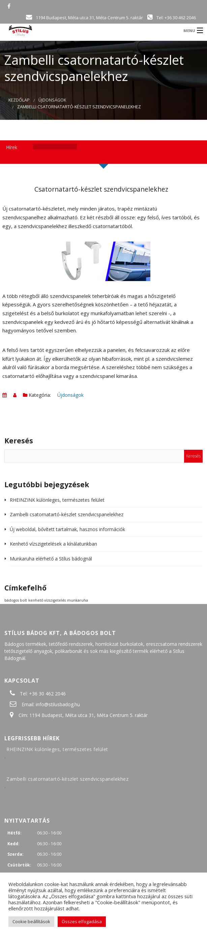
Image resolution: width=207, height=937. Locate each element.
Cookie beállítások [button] (31, 921)
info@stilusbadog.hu (58, 704)
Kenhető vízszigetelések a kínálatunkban (53, 544)
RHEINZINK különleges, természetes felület (57, 500)
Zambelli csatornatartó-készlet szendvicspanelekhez (66, 514)
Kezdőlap (19, 100)
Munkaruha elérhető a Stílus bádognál (51, 558)
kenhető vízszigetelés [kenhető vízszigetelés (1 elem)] (47, 600)
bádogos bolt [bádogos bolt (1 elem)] (15, 600)
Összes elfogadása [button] (82, 921)
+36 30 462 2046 (47, 693)
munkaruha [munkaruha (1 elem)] (77, 600)
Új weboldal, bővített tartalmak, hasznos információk (67, 529)
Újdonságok (52, 100)
